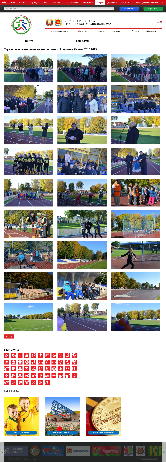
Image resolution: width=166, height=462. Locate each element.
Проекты (135, 31)
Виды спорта (84, 31)
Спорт (45, 2)
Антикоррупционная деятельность (148, 2)
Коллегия (22, 2)
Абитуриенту (152, 31)
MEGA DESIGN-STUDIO (149, 459)
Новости (101, 31)
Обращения (129, 8)
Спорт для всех (71, 2)
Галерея (100, 2)
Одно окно (153, 8)
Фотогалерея (118, 31)
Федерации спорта (60, 31)
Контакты (125, 2)
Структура (34, 2)
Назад (9, 336)
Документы (112, 2)
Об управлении (8, 2)
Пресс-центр (88, 2)
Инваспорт (56, 2)
